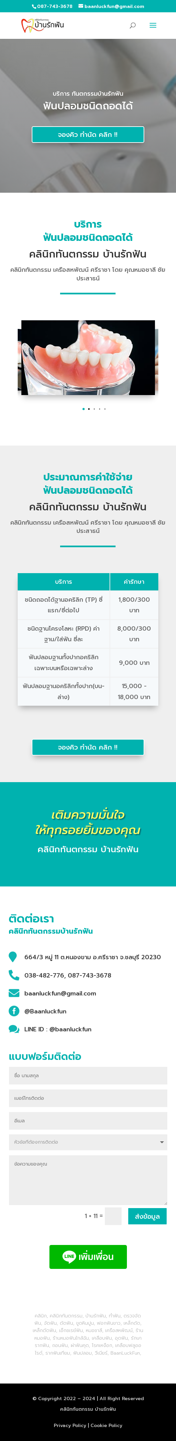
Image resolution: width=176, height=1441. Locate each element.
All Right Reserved (122, 1398)
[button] (88, 409)
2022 (69, 1398)
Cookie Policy (106, 1425)
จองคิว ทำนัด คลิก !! (88, 135)
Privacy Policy (70, 1425)
